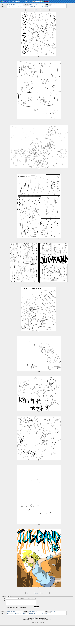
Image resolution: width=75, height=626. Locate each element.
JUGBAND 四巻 (11, 4)
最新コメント (21, 1)
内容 (4, 600)
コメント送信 (6, 608)
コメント (37, 6)
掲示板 (16, 1)
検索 (40, 1)
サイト (56, 4)
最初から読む (11, 6)
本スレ (30, 1)
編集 (42, 6)
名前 (4, 598)
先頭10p (25, 6)
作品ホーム (37, 10)
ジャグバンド (33, 4)
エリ (52, 4)
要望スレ (37, 618)
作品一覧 (9, 1)
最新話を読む (19, 6)
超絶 (46, 6)
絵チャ (26, 1)
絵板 (13, 1)
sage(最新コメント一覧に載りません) (28, 598)
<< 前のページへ (30, 10)
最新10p (31, 6)
